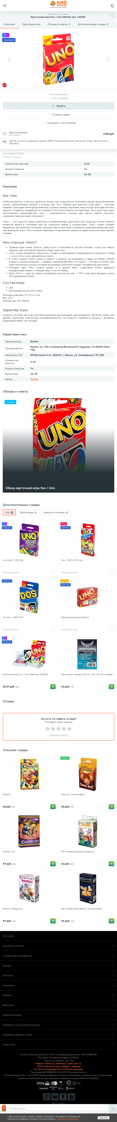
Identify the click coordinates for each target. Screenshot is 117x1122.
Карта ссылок (58, 1103)
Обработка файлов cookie (58, 1034)
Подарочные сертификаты (58, 955)
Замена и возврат (58, 1015)
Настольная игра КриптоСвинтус (77, 851)
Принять (103, 1117)
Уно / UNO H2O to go (72, 560)
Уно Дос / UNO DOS (13, 617)
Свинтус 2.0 (9, 851)
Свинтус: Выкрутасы (13, 908)
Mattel (34, 379)
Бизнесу (58, 995)
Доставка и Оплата (58, 945)
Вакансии (58, 1005)
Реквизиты (58, 985)
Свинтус (7, 794)
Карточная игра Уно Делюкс (75, 617)
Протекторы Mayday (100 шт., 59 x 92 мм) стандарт (87, 674)
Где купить (58, 935)
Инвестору (58, 1044)
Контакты (58, 975)
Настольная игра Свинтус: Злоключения (81, 908)
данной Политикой (67, 1118)
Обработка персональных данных (58, 1024)
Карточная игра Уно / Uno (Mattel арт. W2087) (25, 674)
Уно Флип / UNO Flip (13, 560)
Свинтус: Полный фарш (73, 794)
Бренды (58, 965)
